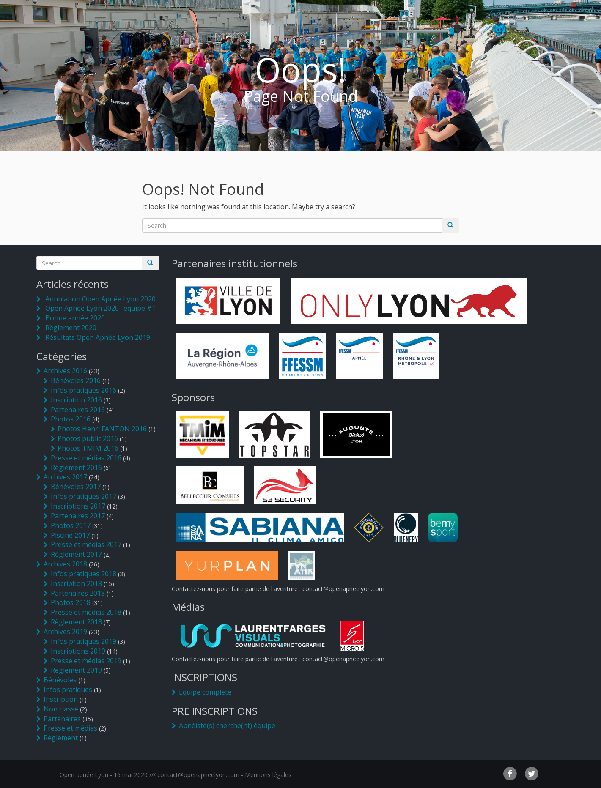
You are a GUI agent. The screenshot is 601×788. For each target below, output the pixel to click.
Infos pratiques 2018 (83, 573)
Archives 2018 (65, 564)
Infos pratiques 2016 (83, 390)
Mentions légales (268, 775)
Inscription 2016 (76, 400)
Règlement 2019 (76, 670)
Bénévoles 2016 (76, 380)
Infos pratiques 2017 (83, 496)
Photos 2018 (71, 602)
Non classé (61, 709)
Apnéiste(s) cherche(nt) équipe (227, 725)
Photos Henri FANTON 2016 (102, 428)
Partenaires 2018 (78, 593)
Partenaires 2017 (78, 515)
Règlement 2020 (70, 327)
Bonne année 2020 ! (76, 318)
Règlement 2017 (76, 554)
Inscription (61, 699)
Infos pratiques (68, 689)
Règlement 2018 (76, 622)
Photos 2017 (71, 525)
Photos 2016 (71, 419)
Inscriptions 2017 (78, 506)
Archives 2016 (65, 370)
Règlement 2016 (76, 467)
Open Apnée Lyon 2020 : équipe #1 (100, 308)
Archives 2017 (65, 477)
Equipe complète (205, 692)
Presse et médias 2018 (86, 612)
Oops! (300, 69)
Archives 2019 (65, 631)
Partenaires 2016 (78, 409)
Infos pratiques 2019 (83, 641)
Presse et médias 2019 (86, 660)
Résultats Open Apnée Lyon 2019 (97, 337)
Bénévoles (60, 679)
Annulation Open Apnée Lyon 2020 (100, 299)
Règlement (61, 737)
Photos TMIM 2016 (88, 448)
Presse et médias (70, 728)
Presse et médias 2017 (86, 544)
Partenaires (62, 718)
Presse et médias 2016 (86, 457)
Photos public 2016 (88, 438)
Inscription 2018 (76, 583)
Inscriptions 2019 (78, 651)
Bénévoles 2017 (76, 486)
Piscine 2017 (70, 535)
